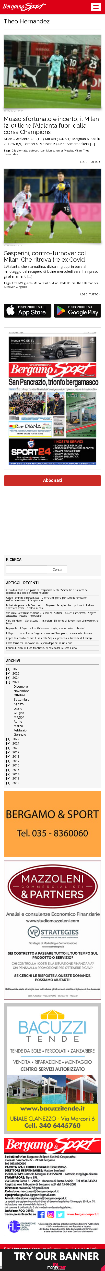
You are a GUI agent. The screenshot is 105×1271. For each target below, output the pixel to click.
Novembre (21, 691)
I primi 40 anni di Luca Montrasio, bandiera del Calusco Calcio (41, 648)
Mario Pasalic (42, 283)
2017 (15, 761)
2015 (15, 770)
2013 (15, 778)
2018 (15, 756)
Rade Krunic (67, 283)
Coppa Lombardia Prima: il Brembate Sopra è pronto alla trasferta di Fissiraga (49, 638)
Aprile (18, 721)
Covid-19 (17, 283)
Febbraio (20, 730)
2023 (15, 682)
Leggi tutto (90, 162)
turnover (9, 286)
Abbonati (52, 480)
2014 (15, 774)
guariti (28, 283)
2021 (15, 743)
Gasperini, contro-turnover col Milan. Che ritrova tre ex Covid (45, 256)
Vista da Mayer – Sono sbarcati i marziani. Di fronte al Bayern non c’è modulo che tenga (52, 622)
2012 (15, 783)
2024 (15, 678)
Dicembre (21, 686)
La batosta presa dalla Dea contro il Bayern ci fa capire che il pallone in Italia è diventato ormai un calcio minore (50, 607)
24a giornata (19, 150)
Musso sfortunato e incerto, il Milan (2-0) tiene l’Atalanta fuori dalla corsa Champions (51, 125)
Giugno (19, 713)
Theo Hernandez (87, 283)
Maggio (19, 717)
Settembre (21, 699)
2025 (15, 673)
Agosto (19, 704)
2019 (15, 752)
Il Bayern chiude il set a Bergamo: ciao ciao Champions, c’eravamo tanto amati (49, 633)
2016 (15, 765)
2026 (15, 669)
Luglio (18, 708)
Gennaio (20, 734)
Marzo (18, 726)
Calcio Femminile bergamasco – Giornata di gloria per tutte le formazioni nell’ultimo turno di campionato (47, 599)
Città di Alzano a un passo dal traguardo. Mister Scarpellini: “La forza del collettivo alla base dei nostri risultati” (47, 591)
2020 (15, 748)
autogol (33, 150)
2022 (15, 739)
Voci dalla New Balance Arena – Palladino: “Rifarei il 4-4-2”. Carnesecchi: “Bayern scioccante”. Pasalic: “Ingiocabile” (51, 614)
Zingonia (21, 286)
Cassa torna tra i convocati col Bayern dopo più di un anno (39, 643)
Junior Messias (64, 150)
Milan (78, 150)
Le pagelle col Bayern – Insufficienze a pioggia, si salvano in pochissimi (45, 628)
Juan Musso (47, 150)
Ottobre (19, 695)
